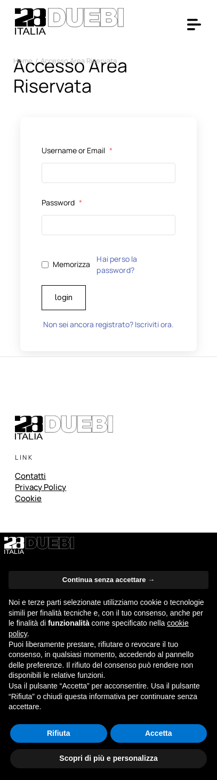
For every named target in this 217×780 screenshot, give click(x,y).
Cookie (28, 499)
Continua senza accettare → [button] (108, 580)
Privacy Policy (40, 488)
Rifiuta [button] (58, 733)
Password (62, 202)
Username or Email (77, 150)
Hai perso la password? (117, 264)
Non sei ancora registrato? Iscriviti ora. (108, 324)
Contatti (30, 477)
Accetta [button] (158, 733)
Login (64, 297)
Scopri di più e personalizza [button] (108, 758)
